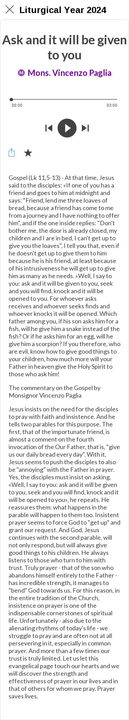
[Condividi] (11, 152)
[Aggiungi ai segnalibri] (28, 152)
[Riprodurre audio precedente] (49, 129)
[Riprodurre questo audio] (67, 129)
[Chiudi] (10, 9)
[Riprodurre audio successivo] (85, 129)
